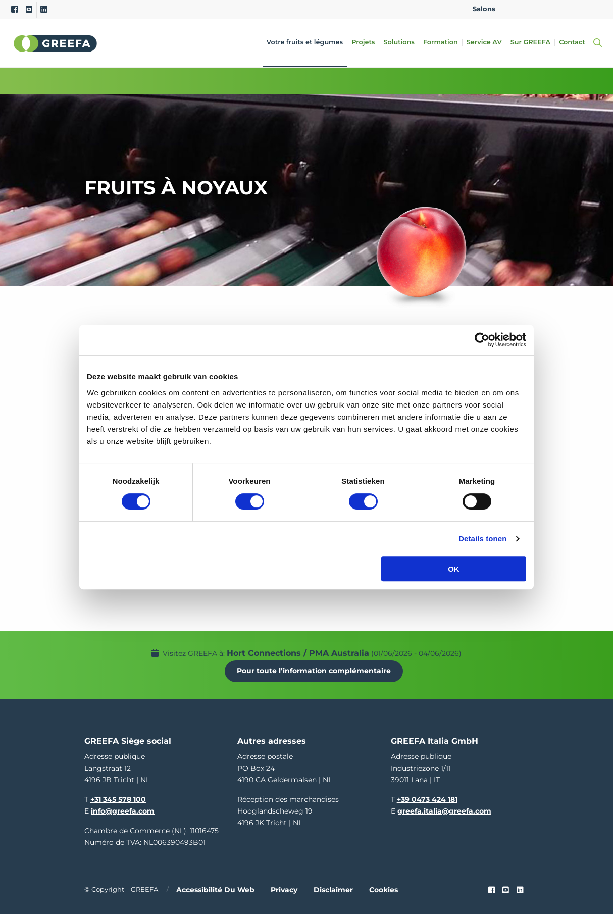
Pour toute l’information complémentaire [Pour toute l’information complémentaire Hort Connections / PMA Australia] (315, 670)
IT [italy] (577, 9)
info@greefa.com (123, 809)
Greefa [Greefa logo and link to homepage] (55, 43)
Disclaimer (333, 888)
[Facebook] (14, 10)
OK (453, 569)
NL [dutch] (529, 9)
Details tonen (482, 538)
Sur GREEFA (531, 42)
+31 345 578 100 (118, 797)
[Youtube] (29, 10)
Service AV (484, 42)
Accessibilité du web (215, 888)
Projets (363, 42)
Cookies (383, 888)
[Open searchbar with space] (596, 43)
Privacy (284, 888)
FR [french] (593, 9)
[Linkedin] (43, 10)
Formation (441, 42)
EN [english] (513, 9)
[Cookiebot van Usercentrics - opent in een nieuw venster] (482, 339)
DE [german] (545, 9)
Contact (572, 42)
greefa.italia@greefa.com (444, 809)
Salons (484, 9)
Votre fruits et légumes (305, 42)
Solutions (399, 42)
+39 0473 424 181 (427, 797)
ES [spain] (562, 9)
